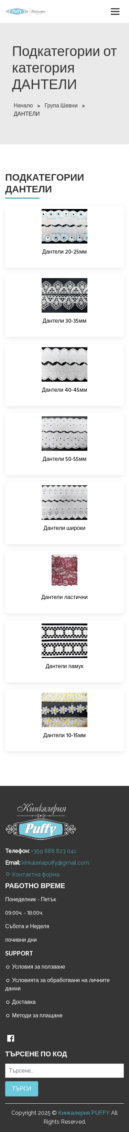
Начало (27, 105)
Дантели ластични (64, 597)
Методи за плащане (34, 1015)
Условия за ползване (35, 966)
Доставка (20, 1002)
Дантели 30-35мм (64, 320)
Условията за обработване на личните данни (57, 984)
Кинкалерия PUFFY (84, 1113)
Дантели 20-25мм (64, 251)
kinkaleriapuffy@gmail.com (55, 862)
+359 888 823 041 (53, 851)
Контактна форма (32, 874)
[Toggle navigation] (115, 11)
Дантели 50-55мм (64, 459)
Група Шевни (65, 105)
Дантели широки (65, 528)
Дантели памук (64, 666)
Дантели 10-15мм (64, 735)
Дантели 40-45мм (64, 390)
